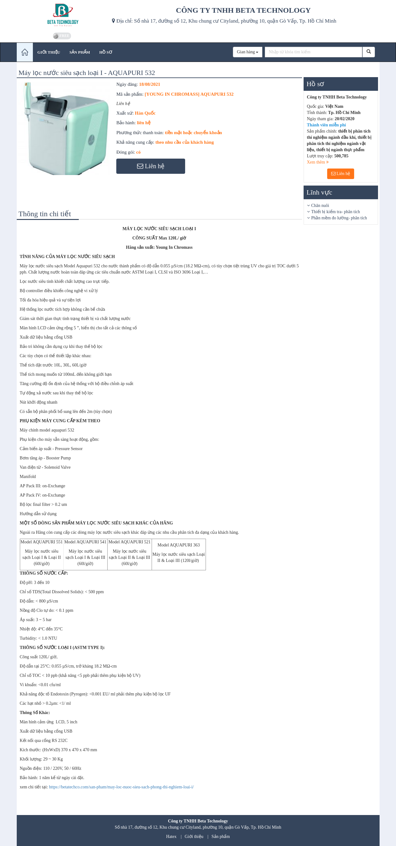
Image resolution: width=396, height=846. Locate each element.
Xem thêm (318, 162)
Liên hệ (340, 173)
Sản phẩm (220, 836)
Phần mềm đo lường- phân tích (339, 218)
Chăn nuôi (320, 205)
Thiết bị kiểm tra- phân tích (335, 211)
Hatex (171, 836)
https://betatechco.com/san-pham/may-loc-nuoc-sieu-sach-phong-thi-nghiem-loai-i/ (121, 787)
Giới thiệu (194, 836)
